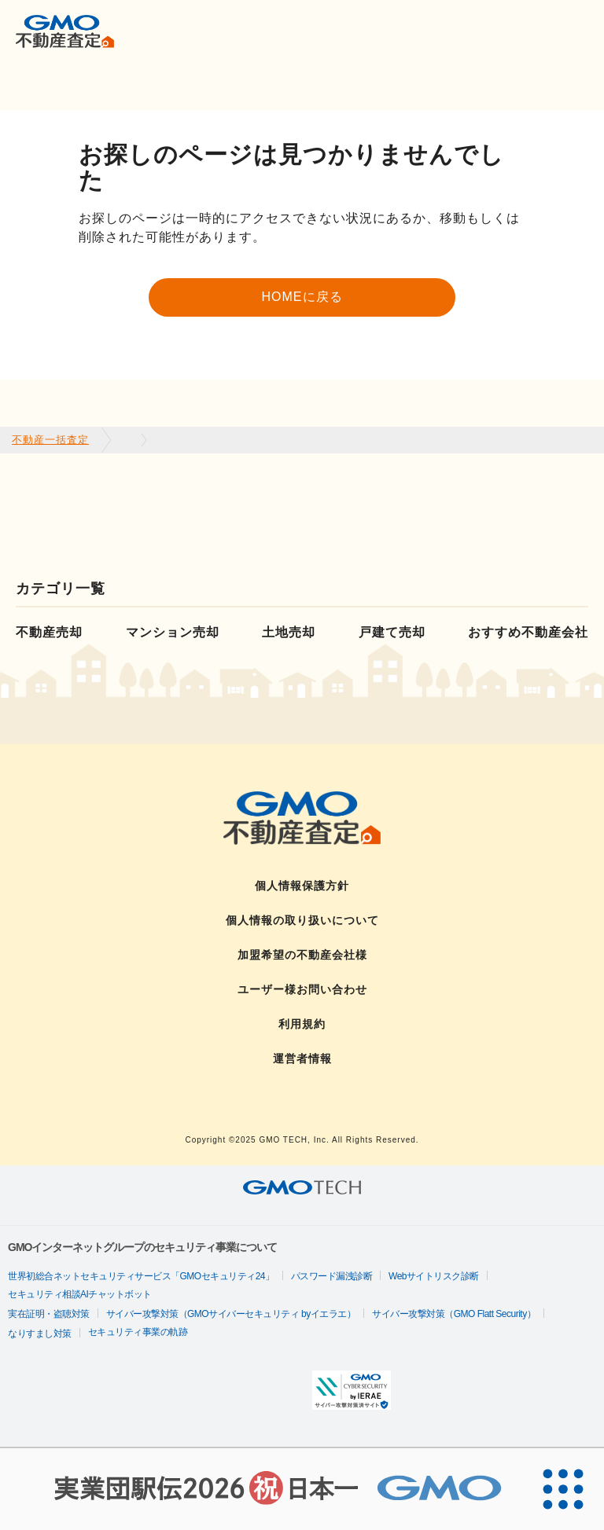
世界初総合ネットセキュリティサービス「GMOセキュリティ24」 (141, 1276)
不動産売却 (49, 632)
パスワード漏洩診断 (332, 1276)
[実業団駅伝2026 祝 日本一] (261, 1489)
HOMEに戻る (302, 296)
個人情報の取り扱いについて (302, 920)
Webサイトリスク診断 (434, 1276)
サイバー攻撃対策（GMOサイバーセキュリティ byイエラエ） (231, 1313)
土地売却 (288, 632)
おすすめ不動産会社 (528, 632)
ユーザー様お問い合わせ (302, 989)
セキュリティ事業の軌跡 (138, 1331)
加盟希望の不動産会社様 (302, 954)
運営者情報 (302, 1058)
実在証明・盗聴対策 (49, 1313)
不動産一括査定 (50, 440)
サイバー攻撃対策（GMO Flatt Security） (454, 1313)
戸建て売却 (392, 632)
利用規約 (302, 1024)
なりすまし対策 (40, 1333)
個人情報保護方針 (302, 885)
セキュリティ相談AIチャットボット (80, 1294)
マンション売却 (172, 632)
